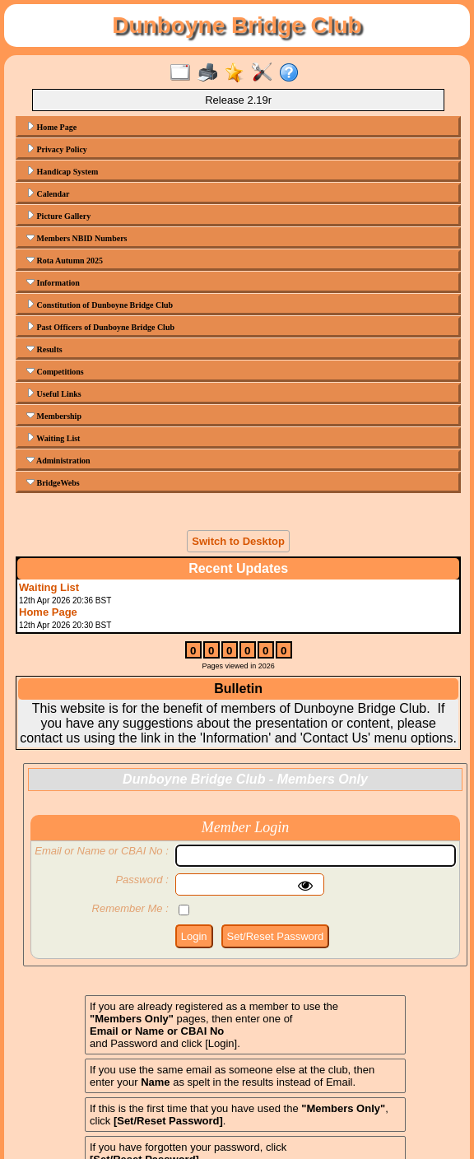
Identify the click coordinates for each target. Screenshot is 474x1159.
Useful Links (53, 393)
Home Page (51, 127)
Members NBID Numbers (77, 238)
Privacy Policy (56, 149)
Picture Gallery (58, 216)
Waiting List (53, 438)
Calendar (48, 193)
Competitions (55, 371)
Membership (53, 416)
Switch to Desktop (238, 541)
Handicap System (62, 171)
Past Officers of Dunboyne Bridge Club (100, 327)
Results (44, 349)
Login (194, 936)
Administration (58, 460)
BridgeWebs (53, 482)
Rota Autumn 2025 (64, 260)
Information (53, 282)
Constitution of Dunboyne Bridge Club (99, 305)
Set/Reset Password (275, 936)
